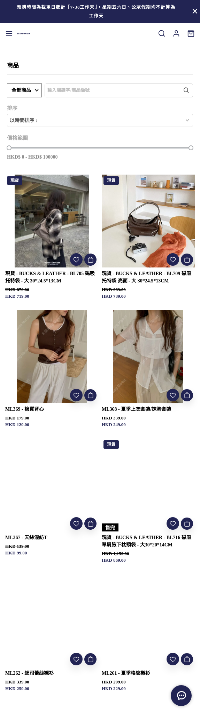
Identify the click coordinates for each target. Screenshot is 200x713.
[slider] (9, 147)
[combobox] (100, 120)
